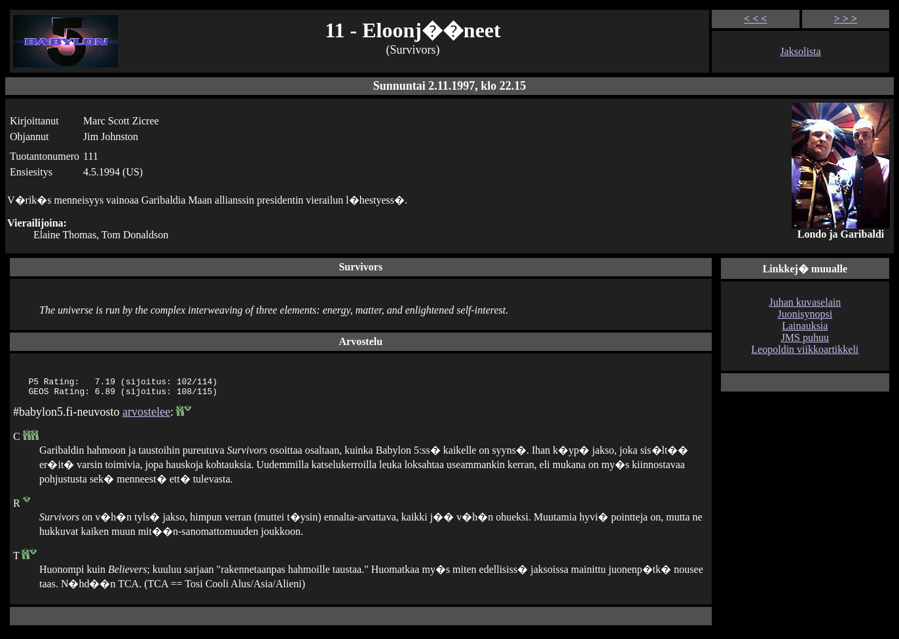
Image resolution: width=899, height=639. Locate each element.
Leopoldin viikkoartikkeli (804, 349)
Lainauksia (805, 325)
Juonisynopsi (805, 314)
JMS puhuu (805, 337)
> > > (845, 18)
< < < (755, 18)
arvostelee (146, 415)
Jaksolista (800, 51)
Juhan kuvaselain (805, 302)
